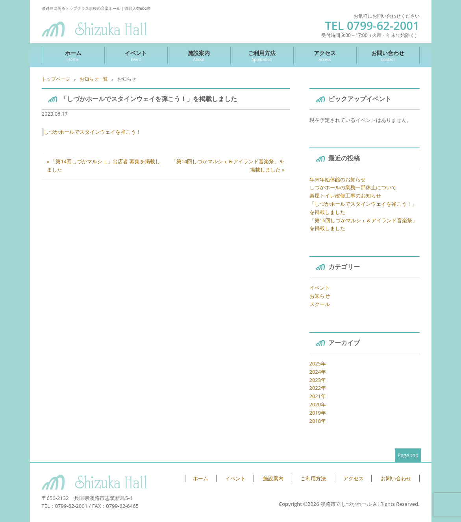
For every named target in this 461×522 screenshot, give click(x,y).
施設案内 (199, 55)
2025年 (317, 363)
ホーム (73, 55)
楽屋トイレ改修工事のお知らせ (345, 195)
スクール (319, 304)
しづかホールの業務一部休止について (352, 187)
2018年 (317, 420)
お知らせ (319, 295)
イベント (136, 55)
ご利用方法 (262, 55)
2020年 (317, 404)
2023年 (317, 380)
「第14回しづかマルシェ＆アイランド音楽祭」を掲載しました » (228, 165)
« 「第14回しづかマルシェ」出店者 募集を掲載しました (103, 165)
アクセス (325, 55)
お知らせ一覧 (94, 79)
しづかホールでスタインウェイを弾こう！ (92, 131)
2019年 (317, 412)
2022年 (317, 387)
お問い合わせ (388, 55)
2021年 (317, 396)
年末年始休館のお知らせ (337, 179)
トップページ (56, 79)
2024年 (317, 371)
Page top (408, 455)
